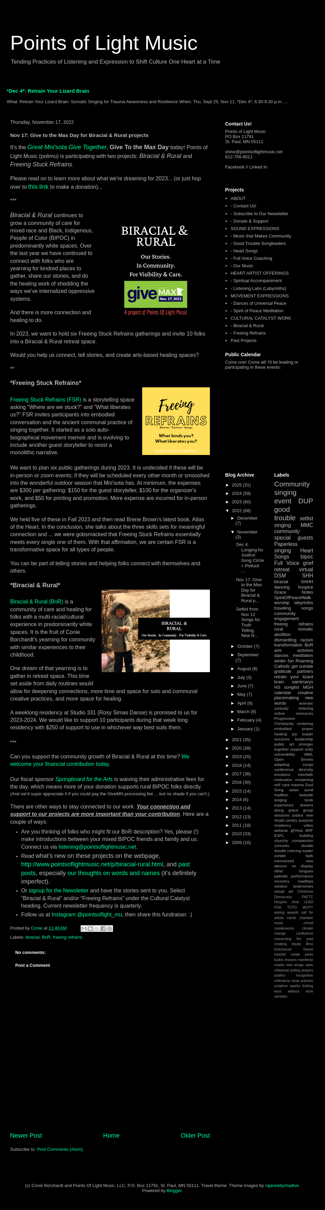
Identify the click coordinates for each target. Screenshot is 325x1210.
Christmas (305, 891)
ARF (309, 830)
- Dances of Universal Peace (258, 303)
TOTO (292, 907)
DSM (280, 575)
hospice (305, 587)
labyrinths (303, 602)
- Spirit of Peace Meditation (257, 310)
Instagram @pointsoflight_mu (86, 914)
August (244, 668)
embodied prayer (293, 728)
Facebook (234, 166)
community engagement (286, 616)
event (282, 501)
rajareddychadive (282, 1185)
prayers (307, 970)
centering (305, 723)
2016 (237, 782)
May (242, 694)
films (309, 944)
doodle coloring (287, 850)
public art (284, 744)
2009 (237, 842)
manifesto (305, 960)
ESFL (279, 835)
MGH (308, 687)
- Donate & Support (249, 221)
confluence (304, 933)
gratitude (282, 671)
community (287, 531)
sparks (295, 986)
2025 (237, 484)
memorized (284, 861)
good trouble (285, 513)
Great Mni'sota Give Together (67, 147)
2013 (237, 808)
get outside (302, 666)
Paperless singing (286, 547)
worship (281, 602)
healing (280, 734)
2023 (237, 501)
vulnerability (284, 754)
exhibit (280, 855)
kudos (279, 960)
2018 (237, 765)
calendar (282, 692)
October (245, 646)
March (244, 711)
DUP (305, 501)
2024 (237, 493)
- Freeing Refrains (248, 333)
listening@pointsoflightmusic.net (97, 847)
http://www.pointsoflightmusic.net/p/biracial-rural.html (92, 864)
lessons (291, 960)
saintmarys (302, 681)
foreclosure (282, 949)
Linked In (258, 166)
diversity (306, 769)
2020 (237, 748)
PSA (277, 907)
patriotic (281, 876)
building (306, 835)
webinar (281, 830)
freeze (308, 949)
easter (307, 850)
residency (282, 825)
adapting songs (293, 764)
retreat (281, 569)
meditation (303, 655)
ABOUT (238, 198)
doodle (307, 845)
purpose (306, 820)
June (242, 685)
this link (38, 186)
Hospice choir (286, 902)
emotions (282, 774)
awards (293, 912)
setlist (306, 518)
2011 (237, 825)
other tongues (293, 871)
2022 (237, 510)
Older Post (195, 1135)
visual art (283, 891)
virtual (306, 569)
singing (282, 525)
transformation (288, 644)
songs (307, 608)
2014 (237, 799)
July (241, 677)
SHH (307, 575)
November (247, 531)
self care (282, 784)
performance (302, 876)
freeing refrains (68, 937)
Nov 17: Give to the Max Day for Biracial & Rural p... (249, 590)
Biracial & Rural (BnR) (36, 601)
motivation (283, 779)
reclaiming (304, 779)
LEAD (308, 902)
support (296, 749)
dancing (282, 587)
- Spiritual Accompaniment (256, 280)
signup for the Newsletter (59, 890)
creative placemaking (293, 695)
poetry (291, 820)
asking (279, 912)
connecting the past (293, 939)
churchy (281, 840)
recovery (281, 881)
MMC (307, 525)
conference (284, 769)
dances (281, 655)
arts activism (293, 650)
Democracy (283, 897)
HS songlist (286, 687)
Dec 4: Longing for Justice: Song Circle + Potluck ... (250, 557)
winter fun (284, 660)
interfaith (305, 774)
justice (297, 815)
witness (294, 991)
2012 (237, 816)
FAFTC (307, 897)
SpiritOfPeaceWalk (292, 597)
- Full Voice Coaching (251, 258)
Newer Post (26, 1135)
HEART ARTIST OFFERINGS (260, 273)
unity (309, 749)
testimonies (303, 886)
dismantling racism (293, 639)
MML (308, 754)
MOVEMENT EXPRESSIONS (260, 295)
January (245, 728)
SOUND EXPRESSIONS (255, 228)
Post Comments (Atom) (60, 1149)
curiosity (281, 708)
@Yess (296, 830)
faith (309, 855)
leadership (304, 739)
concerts (281, 845)
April (242, 703)
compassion (302, 840)
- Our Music (242, 265)
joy (294, 734)
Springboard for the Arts (83, 779)
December (247, 518)
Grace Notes (293, 592)
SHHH (307, 581)
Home (111, 1135)
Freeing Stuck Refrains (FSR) (45, 400)
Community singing (292, 488)
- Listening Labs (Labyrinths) (258, 288)
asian (294, 789)
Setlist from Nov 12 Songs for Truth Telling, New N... (248, 622)
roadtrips (305, 881)
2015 (237, 791)
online (279, 713)
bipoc (307, 557)
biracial (33, 937)
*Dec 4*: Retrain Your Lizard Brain (48, 91)
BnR (46, 937)
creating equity (287, 944)
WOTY (308, 907)
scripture (281, 986)
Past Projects (244, 340)
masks (279, 965)
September (248, 654)
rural (278, 629)
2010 (237, 833)
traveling (282, 608)
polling (295, 970)
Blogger (174, 1190)
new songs (295, 965)
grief (308, 563)
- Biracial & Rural (247, 325)
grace (293, 810)
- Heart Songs (244, 250)
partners (305, 671)
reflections (282, 981)
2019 (237, 756)
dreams (306, 805)
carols (291, 918)
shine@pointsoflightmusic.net (253, 151)
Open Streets (293, 759)
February (246, 720)
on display (302, 866)
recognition (304, 975)
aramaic (306, 703)
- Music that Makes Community (261, 235)
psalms (279, 975)
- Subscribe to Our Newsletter (259, 213)
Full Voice (286, 563)
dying (279, 810)
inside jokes (302, 954)
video (308, 825)
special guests (293, 538)
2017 (237, 773)
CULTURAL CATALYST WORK (261, 318)
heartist (280, 954)
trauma (297, 784)
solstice (280, 886)
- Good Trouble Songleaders (258, 243)
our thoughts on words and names (114, 873)
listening (306, 708)
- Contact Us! (243, 205)
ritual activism (302, 981)
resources (304, 713)
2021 (237, 739)
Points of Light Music (104, 42)
